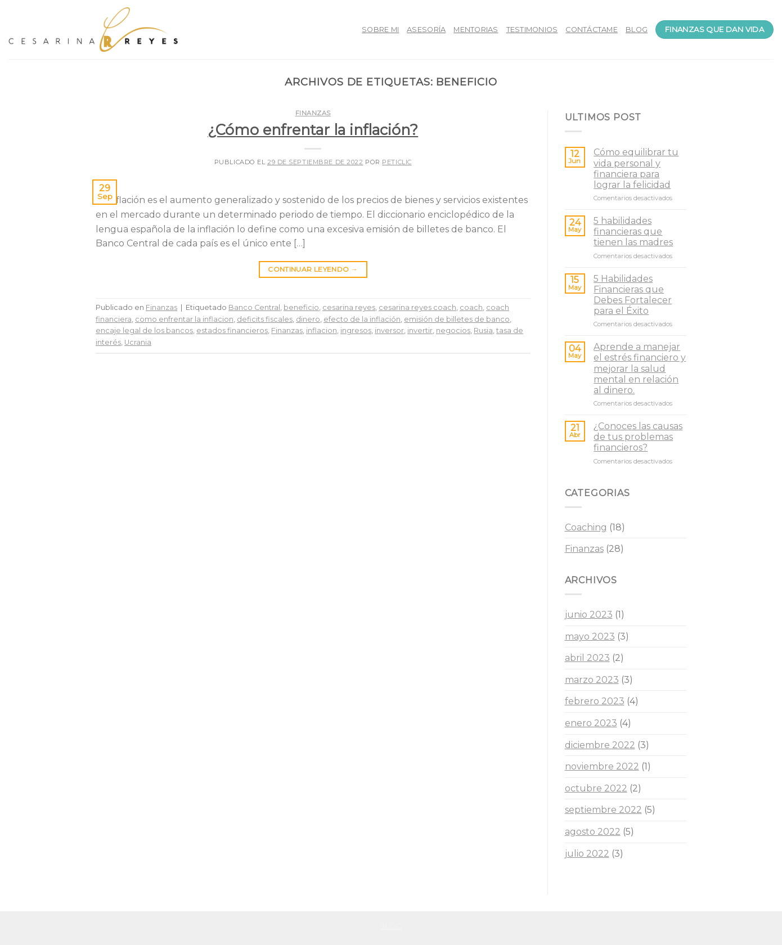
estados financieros (232, 330)
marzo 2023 (592, 679)
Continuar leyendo (313, 269)
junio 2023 (589, 614)
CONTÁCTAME (591, 29)
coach (471, 307)
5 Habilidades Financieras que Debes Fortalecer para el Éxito (633, 295)
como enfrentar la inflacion (184, 319)
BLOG (637, 29)
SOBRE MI (380, 29)
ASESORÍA (426, 29)
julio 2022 (587, 853)
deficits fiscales (265, 319)
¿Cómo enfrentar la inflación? (313, 129)
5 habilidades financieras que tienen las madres (633, 231)
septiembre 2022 (603, 809)
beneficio (301, 307)
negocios (453, 330)
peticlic (396, 162)
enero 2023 (591, 723)
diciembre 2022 (600, 745)
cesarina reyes (348, 307)
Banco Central (254, 307)
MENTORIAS (475, 29)
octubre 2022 (596, 788)
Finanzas (313, 113)
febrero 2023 (594, 701)
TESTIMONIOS (532, 29)
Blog (391, 926)
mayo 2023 (590, 636)
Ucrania (137, 342)
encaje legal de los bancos (144, 330)
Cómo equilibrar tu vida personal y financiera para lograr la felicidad (636, 168)
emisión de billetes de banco (457, 319)
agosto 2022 (593, 831)
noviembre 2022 (602, 766)
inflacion (321, 330)
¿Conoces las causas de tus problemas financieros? (638, 437)
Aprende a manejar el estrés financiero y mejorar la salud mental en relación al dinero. (640, 368)
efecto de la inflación (362, 319)
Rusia (483, 330)
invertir (420, 330)
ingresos (355, 330)
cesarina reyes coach (417, 307)
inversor (389, 330)
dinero (308, 319)
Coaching (586, 527)
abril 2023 (587, 657)
